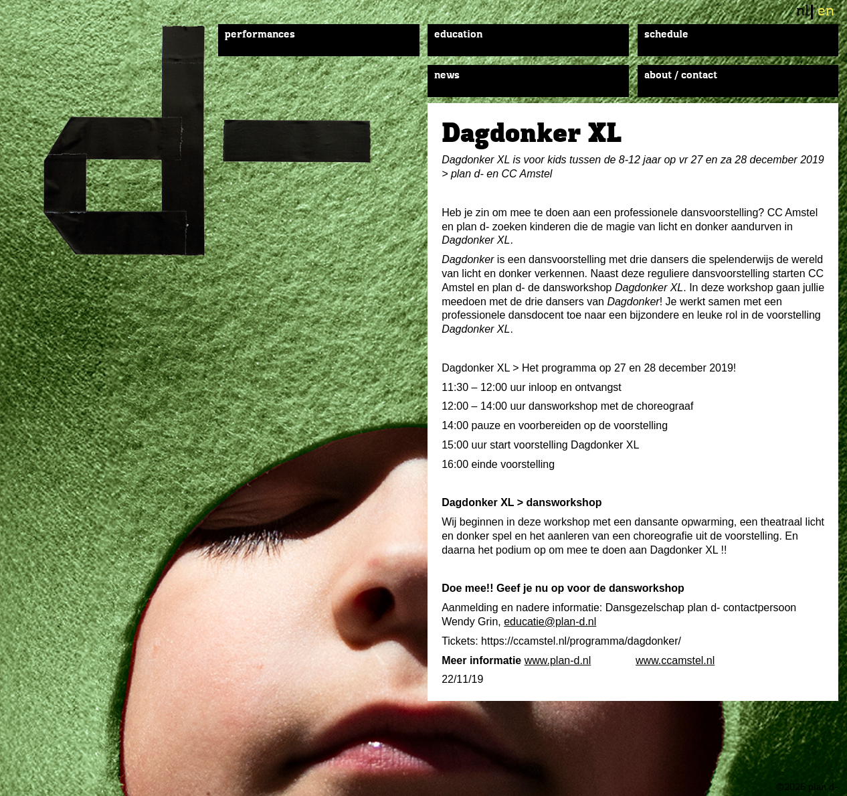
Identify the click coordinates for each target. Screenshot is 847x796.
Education (458, 34)
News (447, 75)
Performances (260, 34)
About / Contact (680, 75)
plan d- (226, 140)
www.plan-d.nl (558, 660)
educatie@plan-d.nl (550, 621)
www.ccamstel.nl (675, 660)
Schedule (666, 34)
